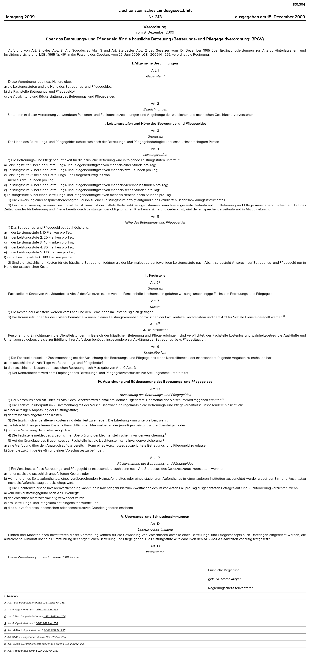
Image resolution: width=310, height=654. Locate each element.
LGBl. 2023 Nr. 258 (53, 602)
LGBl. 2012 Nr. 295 (54, 630)
